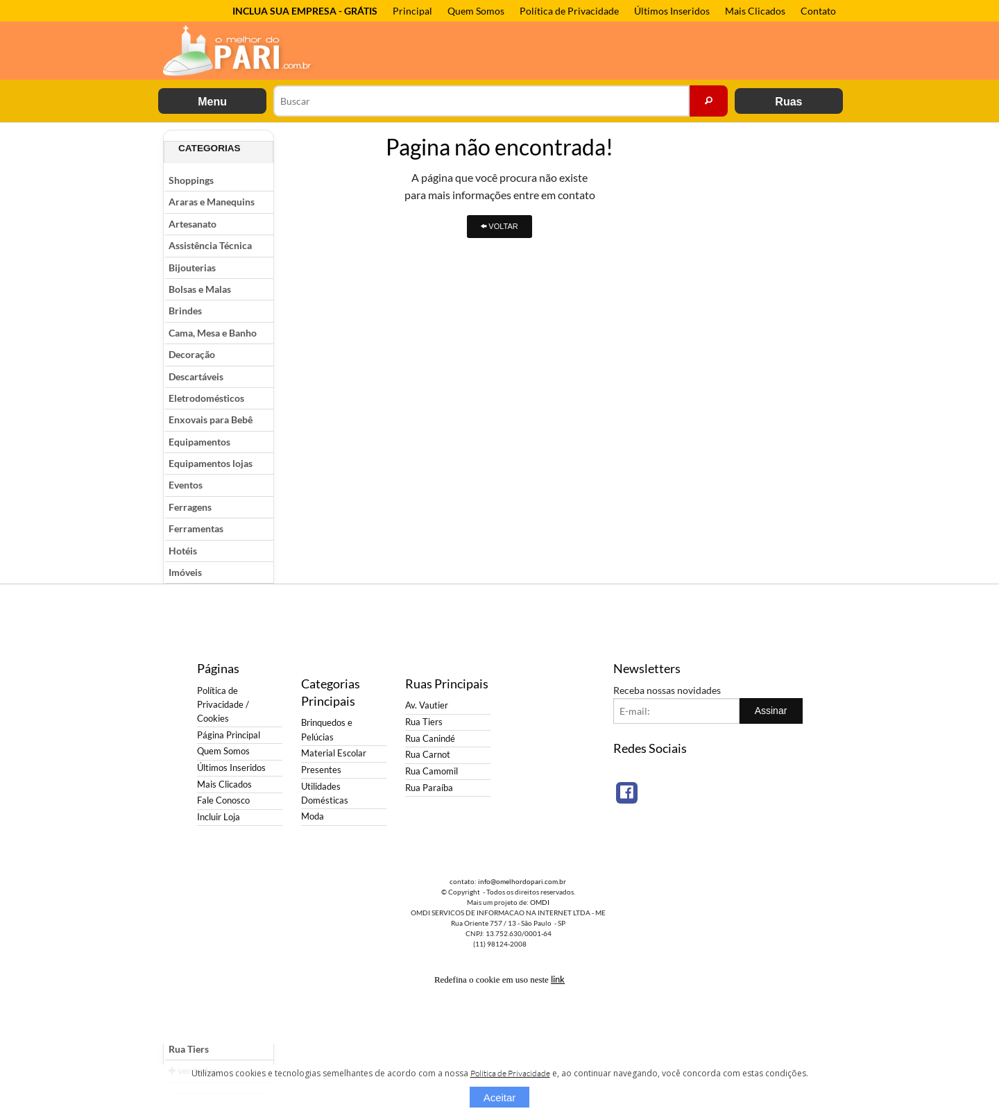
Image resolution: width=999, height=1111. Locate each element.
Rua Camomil (431, 771)
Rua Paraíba (429, 788)
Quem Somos (475, 11)
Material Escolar (333, 753)
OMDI (539, 902)
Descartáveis (196, 376)
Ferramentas (196, 528)
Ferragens (190, 507)
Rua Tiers (189, 1049)
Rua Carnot (427, 754)
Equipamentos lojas (211, 463)
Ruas (788, 102)
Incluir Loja (218, 817)
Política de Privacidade (569, 11)
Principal (412, 11)
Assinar (771, 710)
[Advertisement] (780, 338)
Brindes (185, 310)
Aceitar (500, 1097)
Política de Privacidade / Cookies (223, 705)
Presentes (321, 770)
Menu (212, 102)
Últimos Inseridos (672, 11)
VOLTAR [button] (499, 226)
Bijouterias (192, 267)
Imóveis (185, 572)
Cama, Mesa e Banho (213, 333)
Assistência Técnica (210, 245)
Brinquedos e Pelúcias (326, 730)
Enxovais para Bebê (211, 419)
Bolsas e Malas (200, 289)
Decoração (192, 354)
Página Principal (228, 735)
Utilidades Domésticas (324, 793)
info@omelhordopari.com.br (522, 881)
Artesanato (192, 224)
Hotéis (183, 551)
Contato (818, 11)
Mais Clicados (755, 11)
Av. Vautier (426, 705)
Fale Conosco (223, 800)
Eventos (186, 485)
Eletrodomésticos (206, 398)
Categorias (209, 148)
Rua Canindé (430, 738)
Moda (312, 816)
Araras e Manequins (212, 201)
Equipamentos (199, 442)
